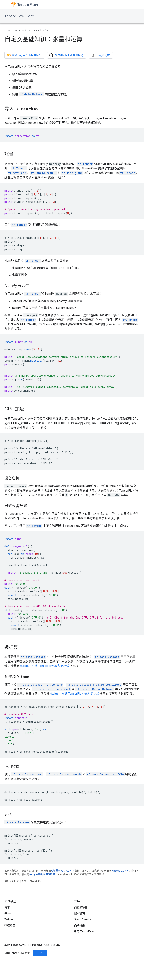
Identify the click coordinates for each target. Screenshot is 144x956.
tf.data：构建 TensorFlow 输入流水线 (44, 666)
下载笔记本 (100, 55)
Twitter (8, 919)
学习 (24, 30)
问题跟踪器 (80, 907)
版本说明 (79, 913)
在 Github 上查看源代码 (66, 55)
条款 (7, 945)
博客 (7, 907)
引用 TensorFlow (84, 931)
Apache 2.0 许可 (120, 870)
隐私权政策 (19, 945)
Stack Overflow (83, 919)
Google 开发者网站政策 (42, 874)
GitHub (8, 913)
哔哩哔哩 (9, 925)
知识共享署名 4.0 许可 (63, 870)
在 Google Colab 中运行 (24, 55)
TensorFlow (10, 30)
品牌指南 (79, 925)
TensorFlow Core (19, 16)
